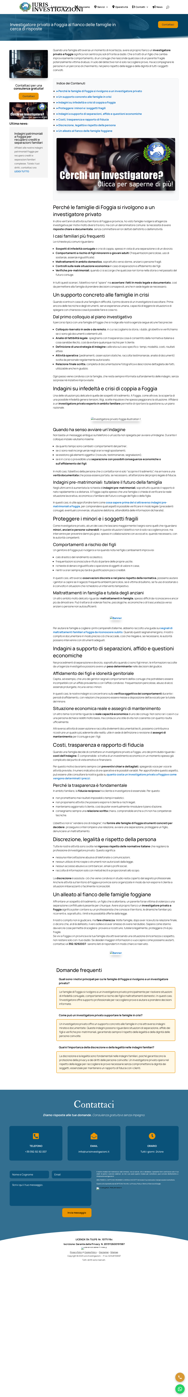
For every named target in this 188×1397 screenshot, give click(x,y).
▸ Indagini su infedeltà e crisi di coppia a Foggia (86, 102)
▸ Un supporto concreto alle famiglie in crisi (84, 97)
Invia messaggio (77, 1212)
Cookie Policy (90, 1256)
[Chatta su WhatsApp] (180, 1389)
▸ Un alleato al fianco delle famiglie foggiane (84, 131)
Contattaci (168, 24)
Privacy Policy (136, 1184)
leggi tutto (21, 171)
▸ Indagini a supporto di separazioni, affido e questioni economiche (99, 114)
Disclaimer (104, 1256)
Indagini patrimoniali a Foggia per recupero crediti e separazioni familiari (28, 138)
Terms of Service (148, 1184)
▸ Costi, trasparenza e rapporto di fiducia (83, 119)
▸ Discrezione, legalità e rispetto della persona (86, 125)
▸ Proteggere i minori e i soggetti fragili (81, 108)
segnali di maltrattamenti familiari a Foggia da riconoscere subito (112, 630)
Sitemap (114, 1256)
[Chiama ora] (180, 1377)
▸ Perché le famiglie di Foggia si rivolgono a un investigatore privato (99, 91)
